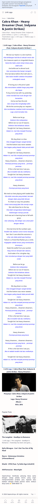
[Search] (34, 12)
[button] (31, 12)
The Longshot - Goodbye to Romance (16, 437)
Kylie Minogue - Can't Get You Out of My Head (17, 449)
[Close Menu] (35, 5)
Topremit (22, 5)
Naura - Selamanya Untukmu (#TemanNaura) (13, 457)
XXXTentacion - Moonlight (12, 470)
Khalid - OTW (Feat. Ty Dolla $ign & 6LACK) (18, 464)
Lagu (10, 369)
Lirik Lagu (8, 12)
